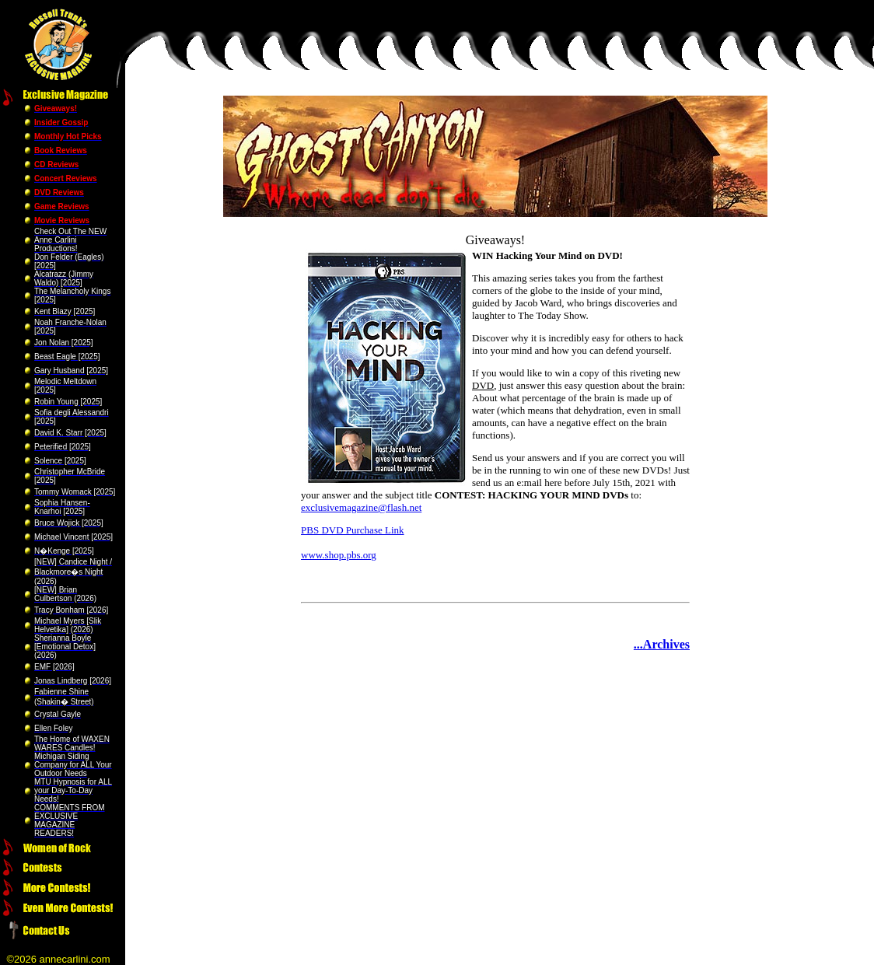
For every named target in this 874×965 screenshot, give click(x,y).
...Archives (662, 644)
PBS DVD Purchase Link (352, 530)
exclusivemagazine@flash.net (361, 507)
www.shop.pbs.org (338, 555)
